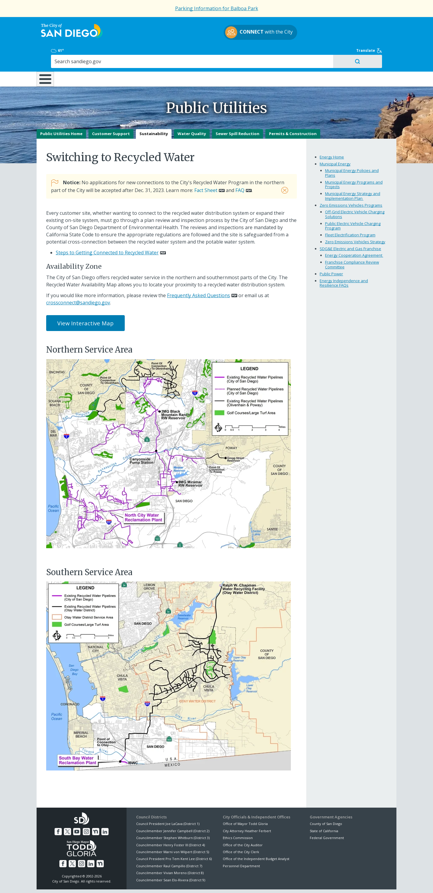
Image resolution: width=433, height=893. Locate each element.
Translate (383, 24)
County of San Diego (326, 803)
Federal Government (327, 817)
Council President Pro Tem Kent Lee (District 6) (174, 838)
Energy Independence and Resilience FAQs (344, 262)
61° (312, 24)
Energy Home (332, 136)
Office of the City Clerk (241, 831)
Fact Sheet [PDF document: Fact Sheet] (205, 170)
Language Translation (243, 881)
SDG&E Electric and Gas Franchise (350, 228)
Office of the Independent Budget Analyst (256, 838)
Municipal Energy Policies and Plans (352, 152)
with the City (215, 33)
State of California (324, 810)
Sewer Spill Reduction (237, 113)
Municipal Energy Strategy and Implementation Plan (352, 175)
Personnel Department (241, 845)
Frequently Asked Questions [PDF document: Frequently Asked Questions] (198, 274)
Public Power (331, 253)
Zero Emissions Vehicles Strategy (355, 221)
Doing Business (195, 54)
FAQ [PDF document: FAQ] (239, 170)
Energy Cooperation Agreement (354, 235)
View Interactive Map (85, 302)
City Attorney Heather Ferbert (247, 810)
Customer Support (111, 113)
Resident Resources (141, 54)
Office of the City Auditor (243, 824)
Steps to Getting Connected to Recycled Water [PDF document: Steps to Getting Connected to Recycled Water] (107, 232)
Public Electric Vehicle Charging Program (353, 205)
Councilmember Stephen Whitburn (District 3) (173, 817)
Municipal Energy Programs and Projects (354, 164)
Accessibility (204, 881)
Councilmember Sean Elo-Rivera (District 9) (170, 859)
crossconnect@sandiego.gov (78, 282)
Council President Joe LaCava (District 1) (167, 803)
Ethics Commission (238, 817)
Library (250, 54)
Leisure (87, 54)
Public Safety (308, 54)
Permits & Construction (293, 113)
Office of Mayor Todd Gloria (245, 803)
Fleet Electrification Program (350, 214)
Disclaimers (141, 881)
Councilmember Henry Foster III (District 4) (170, 824)
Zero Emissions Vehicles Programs (351, 185)
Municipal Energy (335, 143)
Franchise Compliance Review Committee (352, 244)
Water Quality (192, 113)
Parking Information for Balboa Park (216, 8)
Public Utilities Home (61, 113)
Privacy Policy (172, 881)
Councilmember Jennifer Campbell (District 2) (172, 810)
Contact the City (285, 881)
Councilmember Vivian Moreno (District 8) (170, 852)
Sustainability (153, 113)
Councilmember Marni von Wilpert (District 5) (172, 831)
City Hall (366, 54)
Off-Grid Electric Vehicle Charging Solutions (354, 194)
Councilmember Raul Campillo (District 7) (169, 845)
